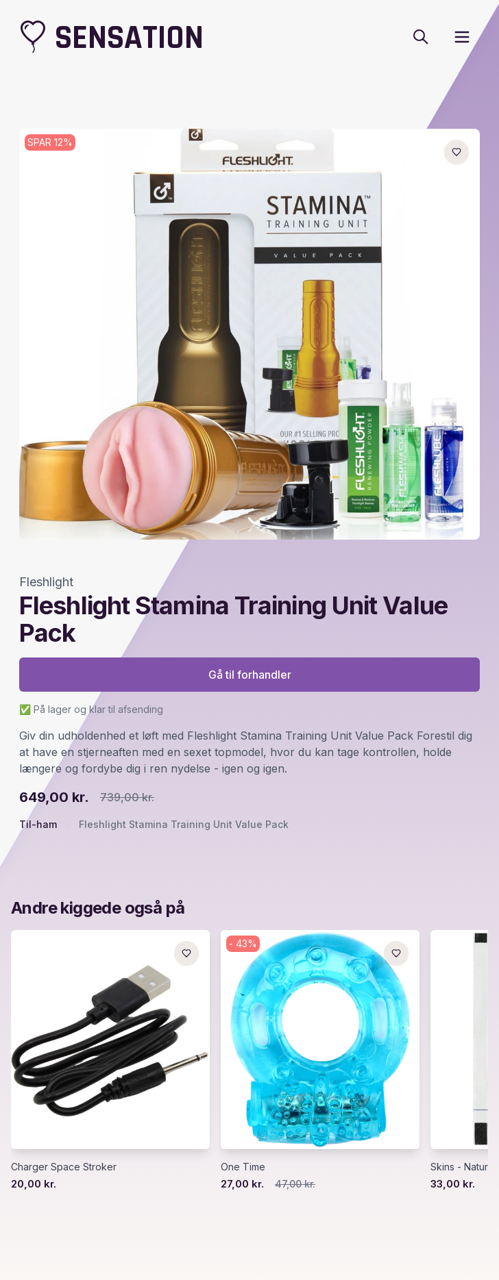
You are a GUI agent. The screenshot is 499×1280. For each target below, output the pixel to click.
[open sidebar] (462, 37)
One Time (243, 1166)
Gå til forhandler (249, 674)
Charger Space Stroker (64, 1166)
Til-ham (38, 824)
